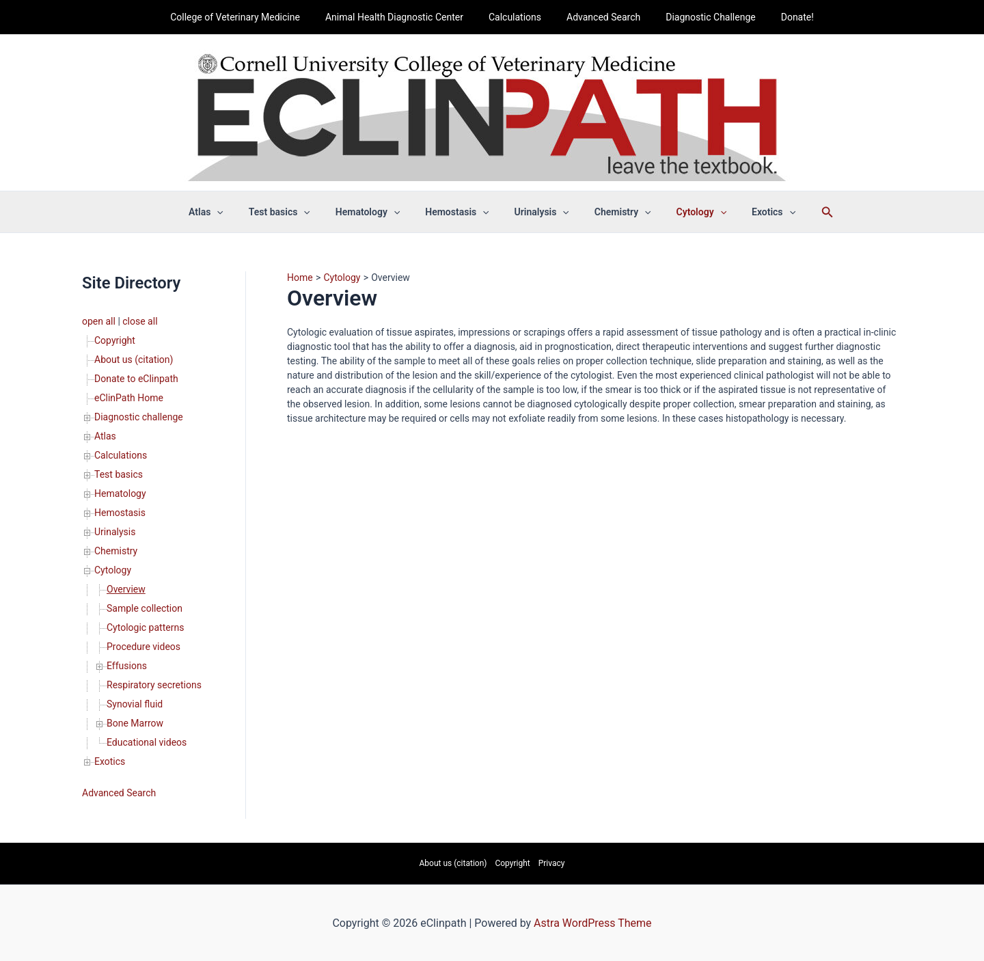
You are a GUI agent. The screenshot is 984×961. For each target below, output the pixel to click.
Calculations (517, 17)
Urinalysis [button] (538, 211)
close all (139, 321)
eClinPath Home (128, 397)
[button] (238, 211)
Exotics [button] (752, 211)
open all (98, 321)
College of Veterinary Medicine (251, 17)
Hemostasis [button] (460, 211)
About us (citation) (133, 359)
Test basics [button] (294, 211)
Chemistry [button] (613, 211)
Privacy (551, 863)
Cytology (112, 570)
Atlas (105, 436)
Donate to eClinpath (136, 378)
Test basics (118, 474)
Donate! (781, 17)
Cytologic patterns (145, 627)
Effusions (127, 665)
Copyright (114, 340)
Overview (126, 589)
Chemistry (115, 550)
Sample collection (144, 608)
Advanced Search (601, 17)
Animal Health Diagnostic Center (403, 17)
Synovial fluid (135, 704)
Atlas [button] (227, 211)
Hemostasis (120, 512)
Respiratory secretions (154, 684)
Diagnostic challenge (138, 416)
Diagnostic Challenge (701, 17)
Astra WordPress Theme (592, 923)
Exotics (109, 761)
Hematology (120, 493)
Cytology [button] (686, 211)
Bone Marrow (135, 723)
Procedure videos (143, 646)
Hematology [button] (376, 211)
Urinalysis (114, 531)
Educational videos (147, 742)
